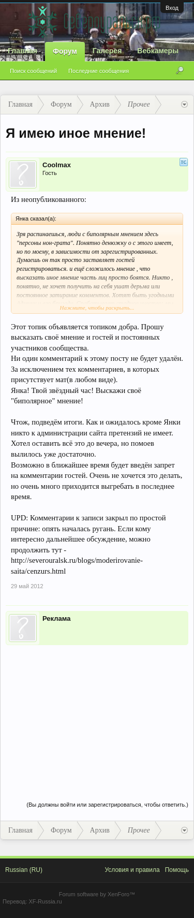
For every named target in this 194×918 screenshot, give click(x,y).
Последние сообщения (98, 71)
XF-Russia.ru (45, 901)
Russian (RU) (23, 869)
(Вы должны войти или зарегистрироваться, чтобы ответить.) (107, 805)
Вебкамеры (157, 51)
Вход (172, 8)
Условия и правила (132, 869)
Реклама (56, 618)
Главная (22, 51)
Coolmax (56, 165)
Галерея (107, 51)
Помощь (177, 869)
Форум (65, 51)
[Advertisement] (97, 712)
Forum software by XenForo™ (97, 894)
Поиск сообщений (33, 71)
